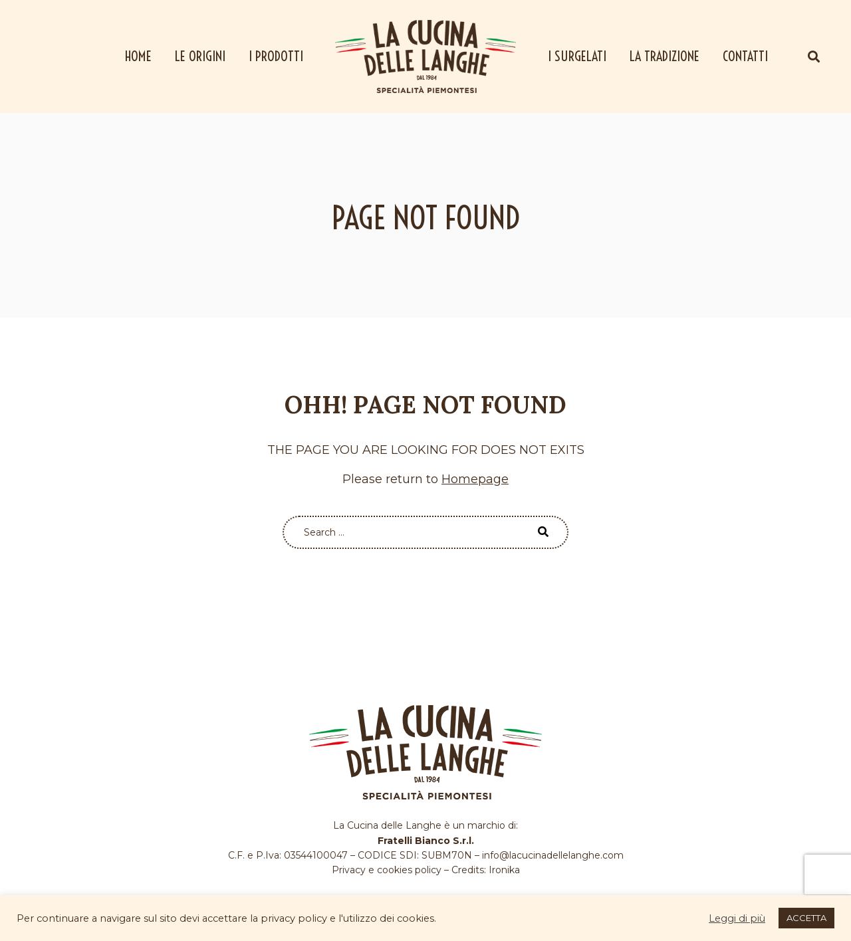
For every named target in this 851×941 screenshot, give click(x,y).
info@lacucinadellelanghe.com (553, 855)
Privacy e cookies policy (386, 870)
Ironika (504, 870)
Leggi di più (737, 918)
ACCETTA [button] (806, 917)
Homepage (475, 479)
